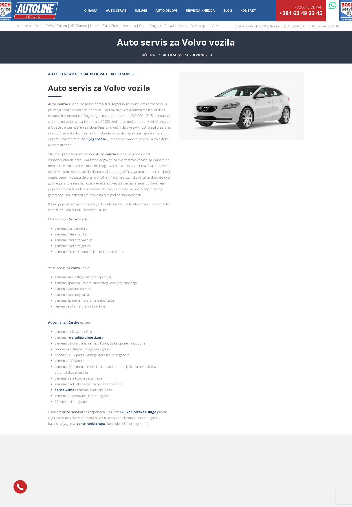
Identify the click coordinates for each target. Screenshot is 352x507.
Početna (147, 55)
